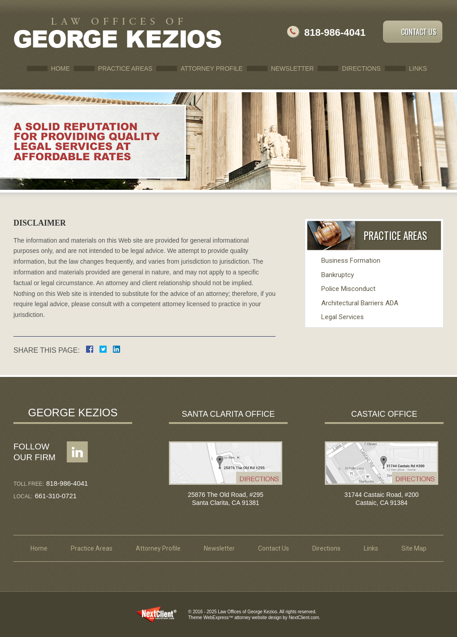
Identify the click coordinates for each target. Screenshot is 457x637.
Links (418, 68)
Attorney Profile (211, 68)
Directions (361, 68)
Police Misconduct (348, 289)
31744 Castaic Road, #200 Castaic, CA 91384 (382, 498)
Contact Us (418, 31)
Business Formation (350, 261)
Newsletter (292, 68)
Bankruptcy (337, 275)
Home (60, 68)
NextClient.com (304, 617)
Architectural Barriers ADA (359, 303)
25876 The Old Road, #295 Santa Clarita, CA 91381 (225, 498)
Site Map (414, 548)
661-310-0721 (56, 496)
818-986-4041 (335, 32)
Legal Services (342, 317)
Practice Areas (125, 68)
